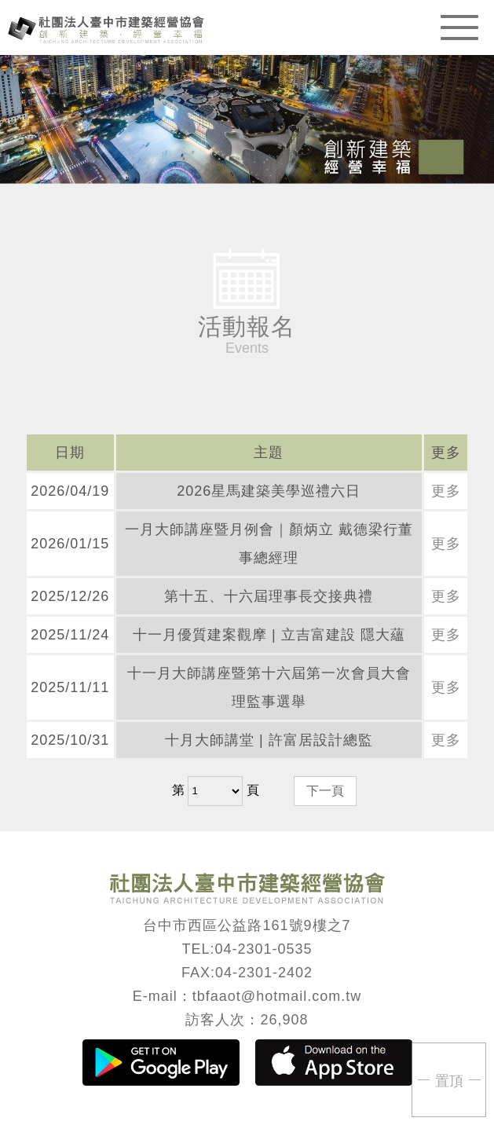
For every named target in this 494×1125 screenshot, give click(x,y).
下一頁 (325, 790)
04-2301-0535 (263, 949)
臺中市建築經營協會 (106, 29)
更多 (446, 491)
